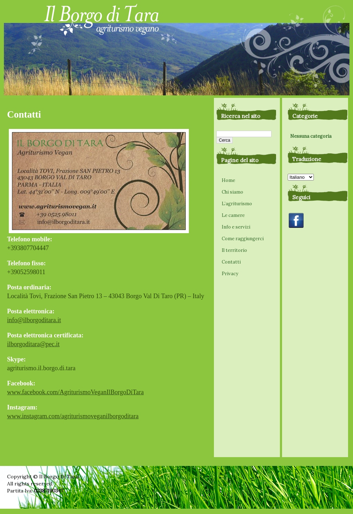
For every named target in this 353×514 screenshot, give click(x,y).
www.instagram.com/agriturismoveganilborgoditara (72, 416)
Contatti (231, 262)
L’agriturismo (237, 204)
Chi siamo (232, 192)
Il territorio (234, 250)
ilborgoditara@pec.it (33, 344)
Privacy (230, 274)
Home (228, 180)
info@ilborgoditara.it (34, 320)
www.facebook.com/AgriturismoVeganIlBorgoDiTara (75, 392)
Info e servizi (236, 227)
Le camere (233, 215)
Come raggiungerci (243, 239)
